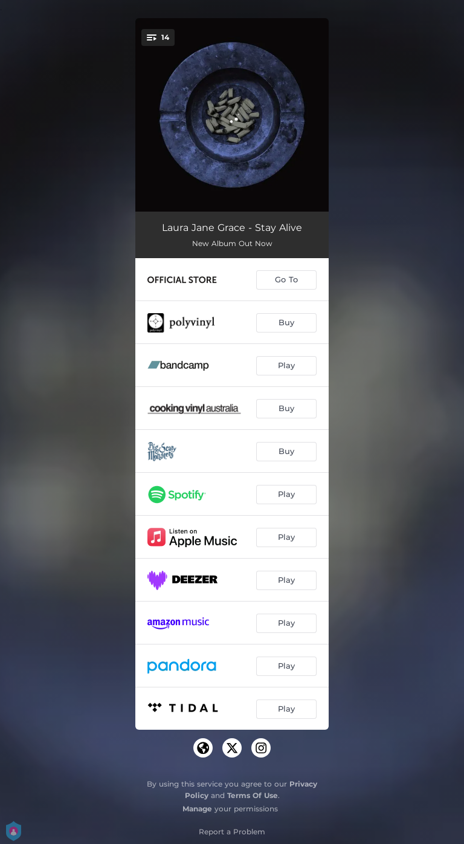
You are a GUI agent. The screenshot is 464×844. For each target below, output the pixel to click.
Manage (197, 808)
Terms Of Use (252, 795)
